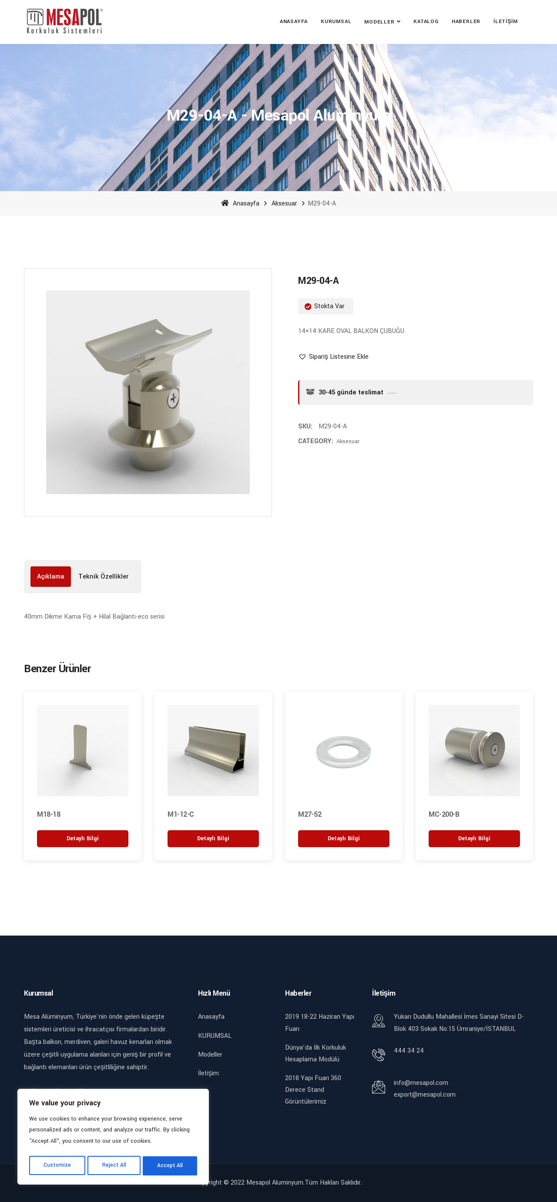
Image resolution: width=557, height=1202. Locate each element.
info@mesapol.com (421, 1082)
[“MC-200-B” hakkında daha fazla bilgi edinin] (474, 837)
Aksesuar (284, 203)
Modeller (379, 22)
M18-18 (48, 814)
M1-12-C (181, 814)
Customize (57, 1166)
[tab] (50, 576)
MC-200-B (444, 814)
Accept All (170, 1166)
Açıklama (50, 576)
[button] (333, 357)
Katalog (425, 21)
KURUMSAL (336, 21)
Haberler (466, 21)
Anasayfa (294, 21)
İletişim (505, 21)
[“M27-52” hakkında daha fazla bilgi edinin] (343, 837)
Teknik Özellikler (103, 576)
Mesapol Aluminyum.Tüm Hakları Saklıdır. (304, 1182)
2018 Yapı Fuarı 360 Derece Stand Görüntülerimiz (313, 1089)
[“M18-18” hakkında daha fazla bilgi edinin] (82, 837)
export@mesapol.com (425, 1094)
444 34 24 (409, 1049)
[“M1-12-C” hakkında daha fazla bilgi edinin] (213, 837)
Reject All (114, 1166)
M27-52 (309, 814)
